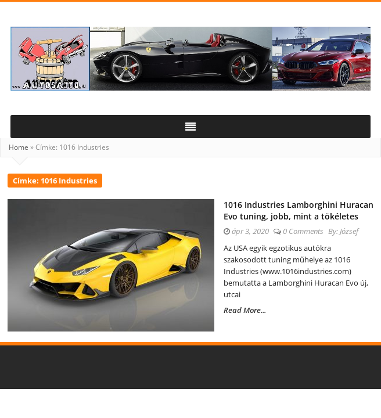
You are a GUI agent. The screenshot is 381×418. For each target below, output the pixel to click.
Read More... (245, 310)
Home (18, 147)
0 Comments (303, 231)
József (349, 231)
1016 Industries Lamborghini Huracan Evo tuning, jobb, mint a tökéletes (298, 210)
